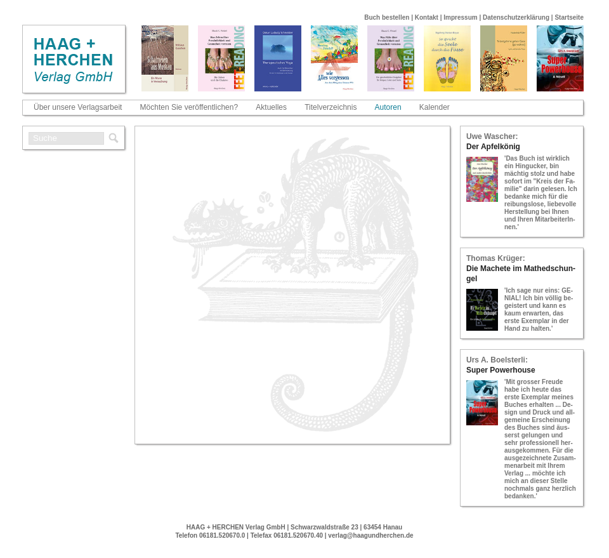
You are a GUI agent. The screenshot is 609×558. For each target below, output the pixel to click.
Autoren (388, 107)
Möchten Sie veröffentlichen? (189, 107)
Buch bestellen (386, 17)
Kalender (434, 107)
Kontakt (426, 17)
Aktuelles (271, 107)
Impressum (460, 17)
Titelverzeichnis (330, 107)
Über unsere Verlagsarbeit (78, 107)
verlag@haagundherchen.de (370, 535)
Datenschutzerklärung (516, 17)
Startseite (569, 17)
